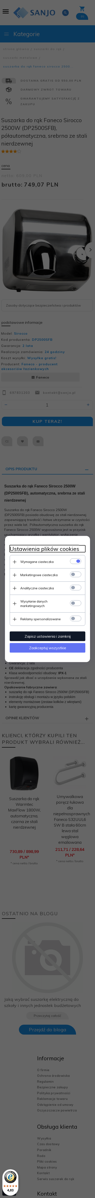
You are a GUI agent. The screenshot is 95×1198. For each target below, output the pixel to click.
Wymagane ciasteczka (37, 562)
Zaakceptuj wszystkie (47, 647)
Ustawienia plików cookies (44, 548)
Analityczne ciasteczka (37, 588)
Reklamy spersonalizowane (40, 619)
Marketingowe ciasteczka (39, 575)
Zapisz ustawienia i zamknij (48, 636)
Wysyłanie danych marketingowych (34, 603)
